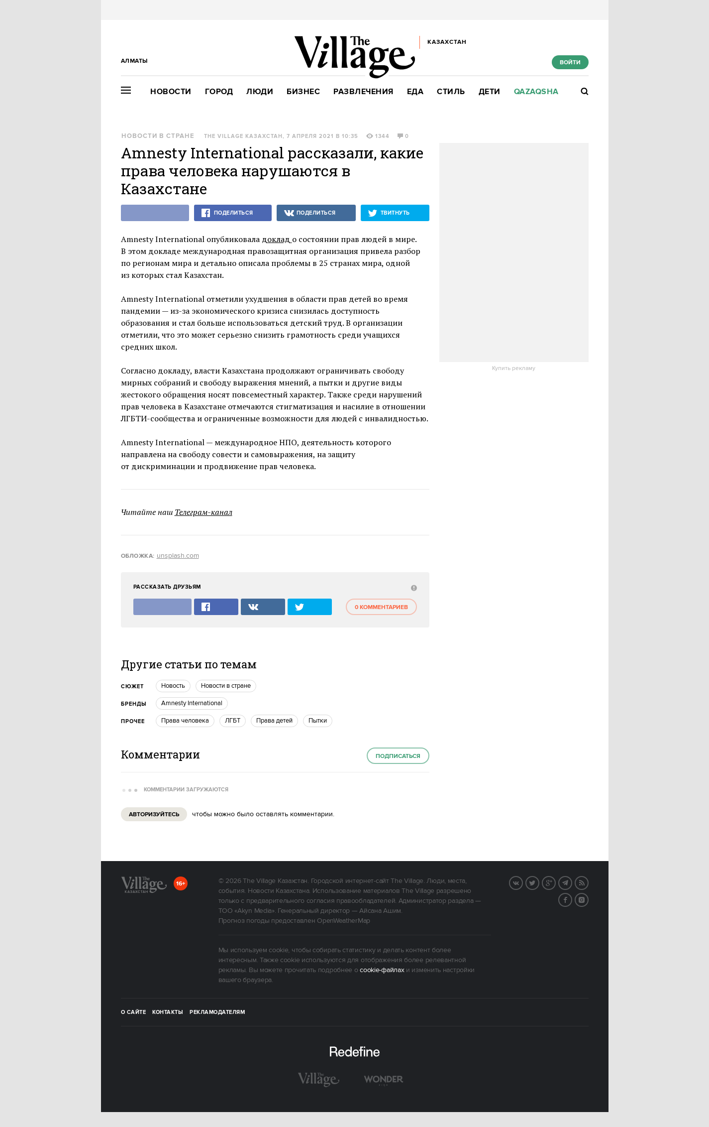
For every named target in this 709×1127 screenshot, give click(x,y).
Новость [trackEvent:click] (173, 686)
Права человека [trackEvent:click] (185, 721)
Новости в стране (158, 136)
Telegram (571, 881)
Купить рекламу (513, 369)
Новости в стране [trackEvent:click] (226, 686)
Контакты (167, 1012)
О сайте (133, 1012)
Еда (415, 92)
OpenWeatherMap (343, 920)
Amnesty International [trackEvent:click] (191, 703)
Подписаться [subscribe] (398, 756)
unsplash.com (178, 555)
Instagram (588, 898)
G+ (555, 881)
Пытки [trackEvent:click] (317, 721)
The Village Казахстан (243, 136)
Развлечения (363, 92)
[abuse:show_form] (412, 587)
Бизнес (303, 92)
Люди (259, 92)
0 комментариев (381, 607)
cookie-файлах (382, 970)
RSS (588, 881)
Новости (171, 92)
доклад (277, 239)
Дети (490, 92)
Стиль (451, 92)
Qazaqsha (536, 92)
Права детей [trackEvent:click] (274, 721)
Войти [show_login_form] (570, 62)
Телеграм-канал (203, 511)
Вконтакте (522, 881)
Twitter (538, 881)
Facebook (571, 898)
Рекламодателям (217, 1012)
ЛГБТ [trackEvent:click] (232, 721)
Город (219, 92)
